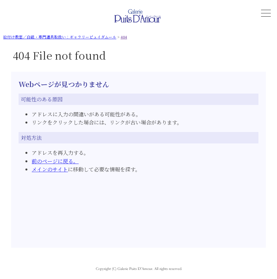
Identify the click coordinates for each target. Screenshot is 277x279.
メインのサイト (50, 169)
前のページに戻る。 (55, 161)
